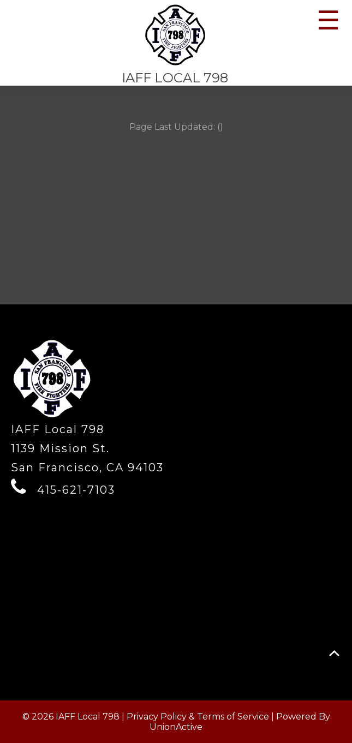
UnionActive (176, 727)
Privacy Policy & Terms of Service (198, 716)
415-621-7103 (76, 489)
